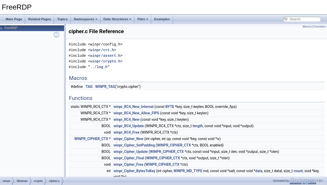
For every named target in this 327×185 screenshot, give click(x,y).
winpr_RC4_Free (126, 132)
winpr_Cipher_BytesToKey (134, 171)
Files (142, 19)
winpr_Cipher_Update (131, 152)
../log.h (98, 66)
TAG (89, 87)
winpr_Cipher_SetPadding (134, 145)
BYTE (170, 107)
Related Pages (39, 19)
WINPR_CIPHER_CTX (91, 139)
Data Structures (117, 19)
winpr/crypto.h (105, 61)
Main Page (14, 19)
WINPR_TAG (105, 87)
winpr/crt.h (102, 50)
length (198, 126)
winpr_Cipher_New (128, 139)
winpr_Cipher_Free (128, 164)
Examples (162, 19)
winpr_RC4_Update (129, 126)
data (258, 171)
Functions (320, 26)
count (298, 171)
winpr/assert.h (105, 55)
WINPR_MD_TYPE (187, 171)
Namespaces (85, 19)
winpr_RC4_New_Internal (134, 107)
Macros (307, 26)
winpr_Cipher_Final (129, 158)
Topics (62, 19)
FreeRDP (11, 28)
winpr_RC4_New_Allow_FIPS (136, 113)
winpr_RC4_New (126, 119)
